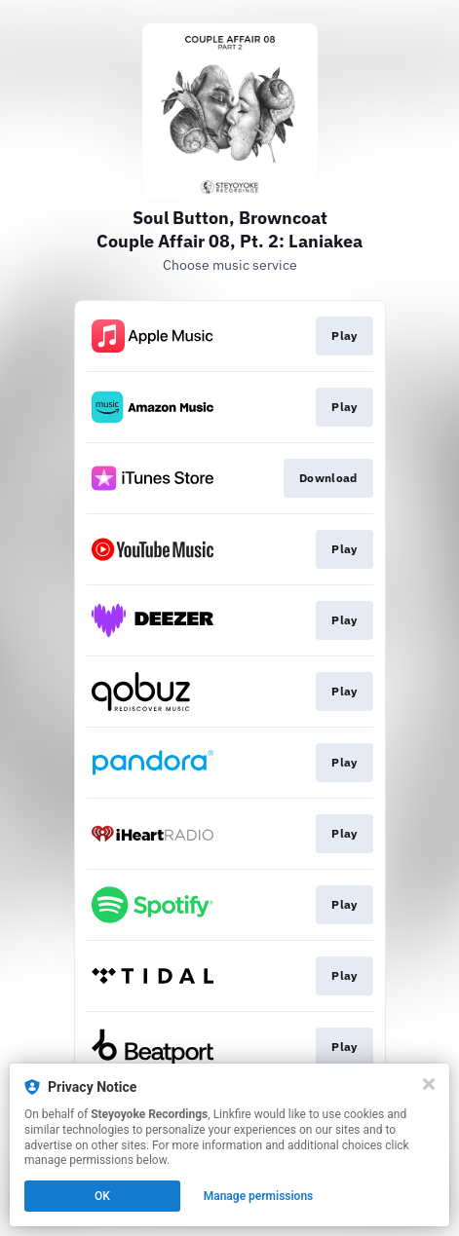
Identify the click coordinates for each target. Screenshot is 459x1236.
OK (102, 1196)
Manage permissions (259, 1196)
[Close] (428, 1084)
